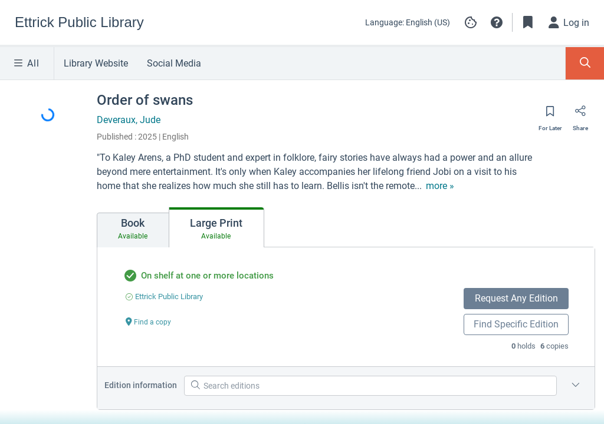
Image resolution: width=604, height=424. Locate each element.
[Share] (580, 114)
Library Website (96, 63)
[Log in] (569, 22)
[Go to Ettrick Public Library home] (79, 22)
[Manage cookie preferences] (470, 22)
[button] (496, 22)
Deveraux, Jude (128, 119)
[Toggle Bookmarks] (528, 22)
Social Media (174, 63)
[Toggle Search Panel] (585, 63)
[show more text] (440, 186)
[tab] (133, 230)
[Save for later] (550, 114)
